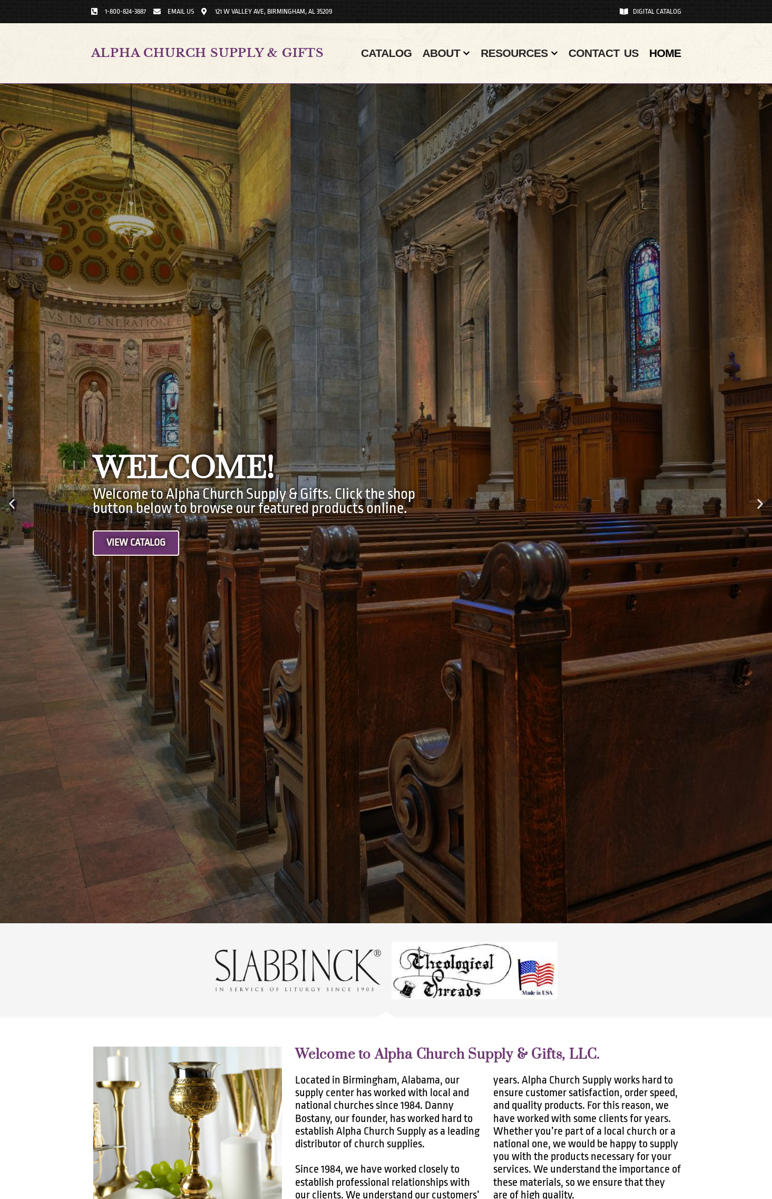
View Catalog (137, 543)
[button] (11, 503)
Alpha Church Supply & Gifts (208, 53)
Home (665, 53)
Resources (519, 53)
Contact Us (604, 53)
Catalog (386, 53)
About (446, 53)
